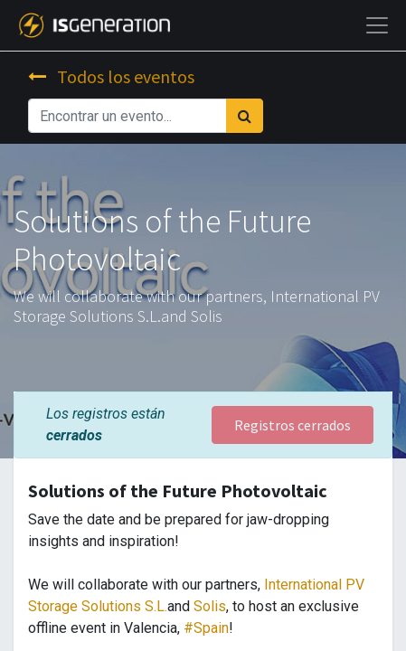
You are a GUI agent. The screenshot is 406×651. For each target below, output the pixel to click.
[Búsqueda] (244, 116)
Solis (210, 606)
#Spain (206, 628)
